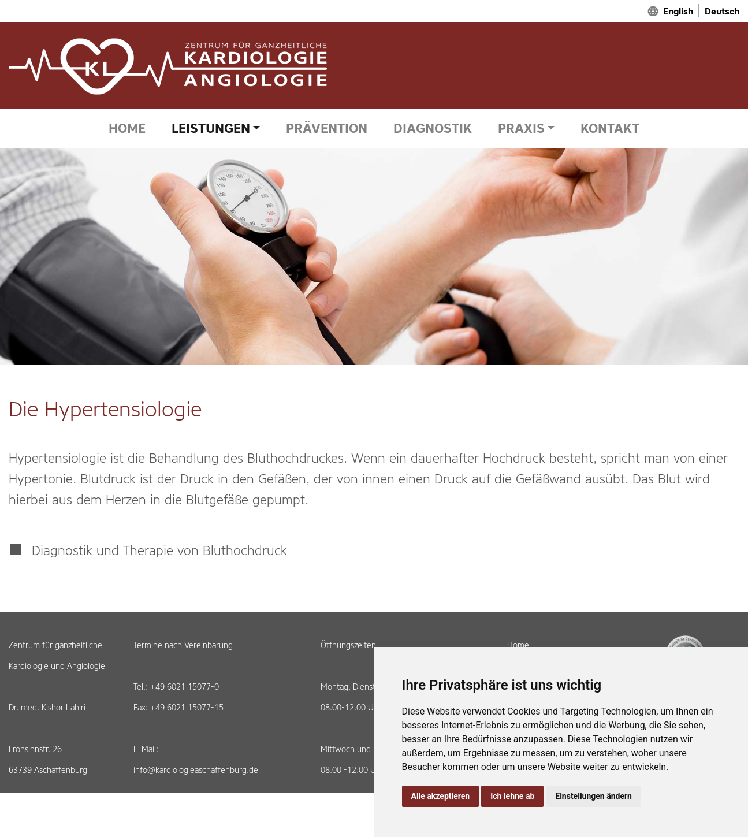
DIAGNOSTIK (432, 128)
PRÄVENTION (326, 128)
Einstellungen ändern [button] (593, 796)
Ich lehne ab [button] (512, 796)
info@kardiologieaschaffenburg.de (195, 770)
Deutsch (722, 11)
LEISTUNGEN (211, 128)
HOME (127, 128)
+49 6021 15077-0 (184, 687)
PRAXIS (521, 128)
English (678, 11)
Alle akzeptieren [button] (440, 796)
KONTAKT (609, 128)
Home (518, 645)
